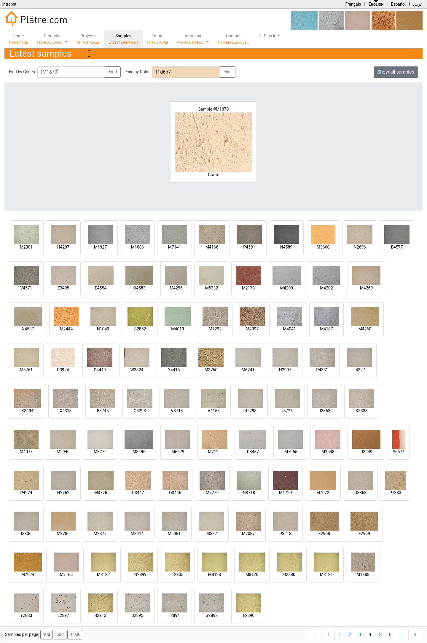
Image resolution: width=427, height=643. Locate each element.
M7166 (66, 574)
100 (46, 634)
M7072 (322, 492)
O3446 (175, 492)
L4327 (359, 369)
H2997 (285, 369)
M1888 (362, 574)
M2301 (26, 247)
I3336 (26, 533)
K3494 (27, 410)
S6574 (398, 451)
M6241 (248, 369)
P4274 (26, 492)
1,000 (75, 634)
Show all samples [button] (396, 72)
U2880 (289, 574)
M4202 (326, 288)
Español (398, 4)
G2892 (211, 615)
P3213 (285, 533)
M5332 (211, 288)
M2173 (248, 288)
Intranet (9, 4)
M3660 (323, 247)
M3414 (137, 533)
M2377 (100, 533)
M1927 (100, 247)
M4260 (365, 329)
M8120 (252, 574)
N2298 (250, 410)
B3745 (103, 410)
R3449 (366, 451)
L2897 (63, 615)
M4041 (289, 329)
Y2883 (26, 615)
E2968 (324, 533)
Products (50, 39)
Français (353, 4)
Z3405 (63, 288)
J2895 (137, 615)
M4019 (177, 329)
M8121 (326, 574)
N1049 (103, 329)
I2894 (174, 615)
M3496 (139, 451)
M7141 (174, 247)
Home (18, 39)
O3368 (360, 492)
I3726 (287, 410)
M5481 (174, 533)
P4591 (249, 247)
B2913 (100, 615)
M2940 (63, 451)
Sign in (267, 36)
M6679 (177, 451)
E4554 (100, 288)
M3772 (100, 451)
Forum (157, 39)
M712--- (215, 451)
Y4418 (174, 369)
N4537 (28, 329)
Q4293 (140, 410)
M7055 (290, 451)
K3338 (361, 410)
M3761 (26, 369)
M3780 (63, 533)
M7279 (212, 492)
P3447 (138, 492)
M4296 (176, 288)
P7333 (395, 492)
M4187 (326, 329)
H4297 (63, 247)
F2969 (364, 533)
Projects (88, 39)
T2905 (178, 574)
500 (59, 634)
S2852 (140, 329)
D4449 (100, 369)
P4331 (322, 369)
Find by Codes (22, 71)
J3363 (324, 410)
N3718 (249, 492)
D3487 (253, 451)
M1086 (137, 247)
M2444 (66, 329)
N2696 (360, 247)
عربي (418, 4)
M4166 (212, 247)
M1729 (285, 492)
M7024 (27, 574)
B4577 (397, 247)
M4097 (252, 329)
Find (113, 71)
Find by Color (137, 71)
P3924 (63, 369)
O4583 (139, 288)
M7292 (215, 329)
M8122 (103, 574)
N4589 (286, 247)
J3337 (211, 533)
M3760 (211, 369)
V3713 (177, 410)
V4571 (26, 288)
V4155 (213, 410)
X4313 (65, 410)
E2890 (248, 615)
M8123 (214, 574)
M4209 (286, 288)
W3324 (137, 369)
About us (191, 39)
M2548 (327, 451)
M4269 (366, 288)
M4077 (26, 451)
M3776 (100, 492)
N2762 (63, 492)
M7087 (248, 533)
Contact (233, 39)
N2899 (140, 574)
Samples (123, 39)
